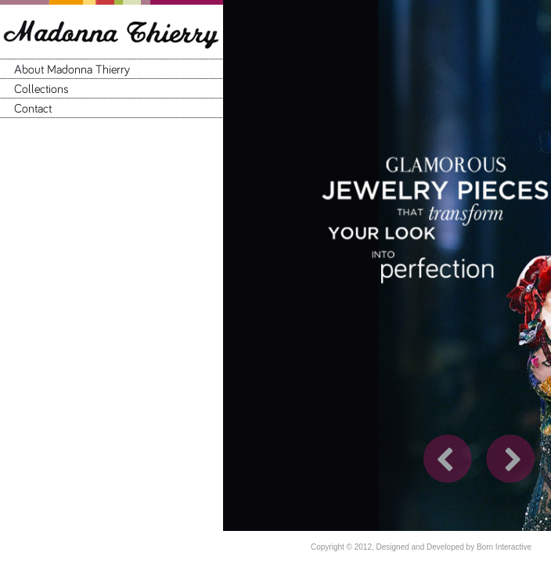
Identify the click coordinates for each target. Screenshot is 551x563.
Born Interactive (504, 547)
